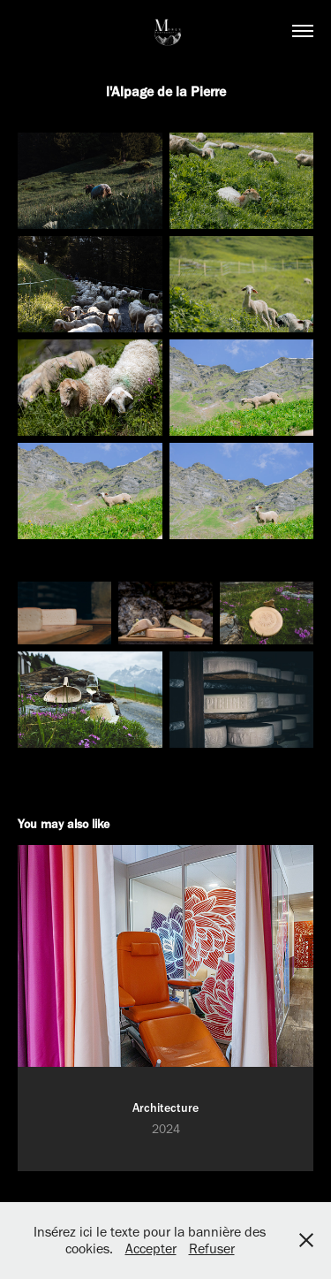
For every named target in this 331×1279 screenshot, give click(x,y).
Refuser (212, 1248)
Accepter (151, 1248)
